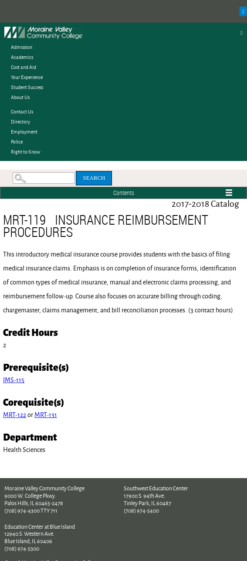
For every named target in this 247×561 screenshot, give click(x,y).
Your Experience (27, 77)
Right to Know (25, 151)
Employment (24, 131)
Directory (20, 121)
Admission (21, 47)
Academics (22, 57)
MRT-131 (45, 414)
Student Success (27, 87)
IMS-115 (13, 379)
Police (17, 141)
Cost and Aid (23, 67)
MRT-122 (14, 414)
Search (94, 177)
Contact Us (22, 111)
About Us (20, 97)
